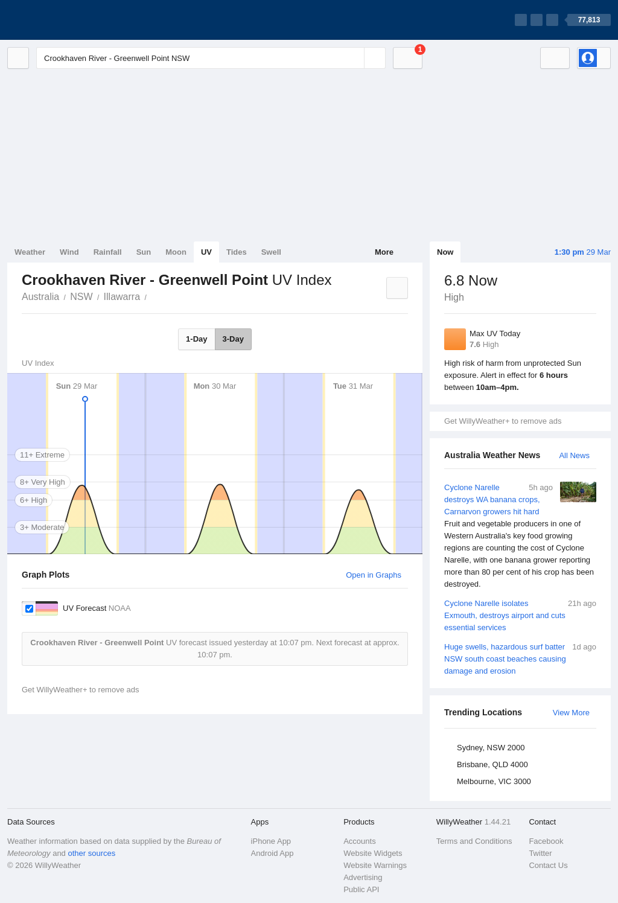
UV (206, 252)
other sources (91, 853)
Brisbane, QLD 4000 (492, 764)
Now (445, 252)
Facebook (546, 841)
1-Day (196, 338)
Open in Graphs (373, 574)
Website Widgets (372, 853)
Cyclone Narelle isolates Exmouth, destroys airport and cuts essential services (520, 615)
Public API (361, 889)
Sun (143, 252)
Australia (40, 297)
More (384, 252)
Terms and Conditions (474, 841)
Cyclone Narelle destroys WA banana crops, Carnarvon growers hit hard (520, 536)
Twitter (540, 853)
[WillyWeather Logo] (64, 20)
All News (574, 455)
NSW (81, 297)
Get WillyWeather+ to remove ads (502, 421)
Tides (236, 252)
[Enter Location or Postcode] (211, 58)
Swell (271, 252)
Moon (175, 252)
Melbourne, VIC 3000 (494, 781)
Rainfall (108, 252)
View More (571, 712)
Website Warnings (375, 865)
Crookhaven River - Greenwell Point (153, 296)
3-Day (233, 338)
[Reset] (353, 58)
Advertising (362, 877)
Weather (29, 252)
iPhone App (271, 841)
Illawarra (122, 297)
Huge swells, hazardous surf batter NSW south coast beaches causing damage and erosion (520, 658)
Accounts (359, 841)
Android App (272, 853)
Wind (69, 252)
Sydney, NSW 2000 (490, 747)
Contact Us (548, 865)
